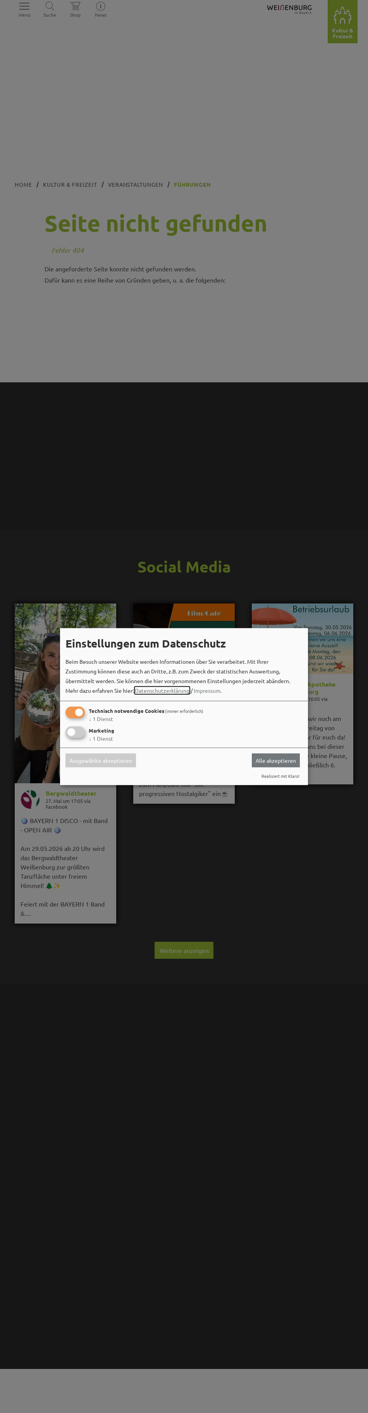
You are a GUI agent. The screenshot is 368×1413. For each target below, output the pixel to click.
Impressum (207, 690)
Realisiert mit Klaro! (280, 776)
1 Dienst (101, 718)
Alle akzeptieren (276, 760)
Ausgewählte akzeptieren (100, 760)
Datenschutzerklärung (162, 690)
